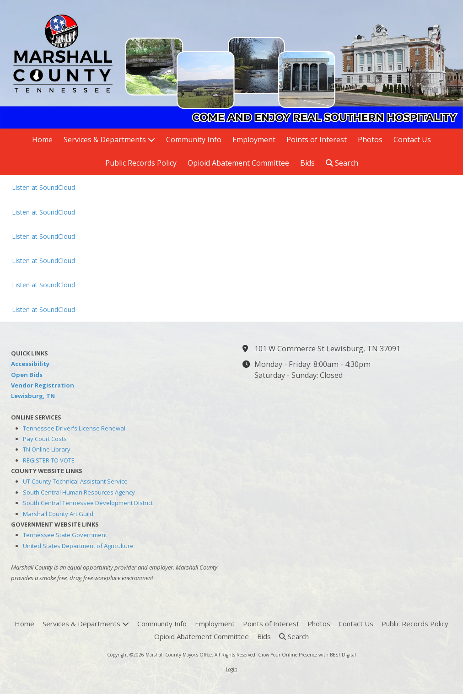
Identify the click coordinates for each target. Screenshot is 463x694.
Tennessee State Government (65, 535)
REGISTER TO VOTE (49, 460)
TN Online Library (46, 449)
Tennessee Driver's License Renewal (74, 428)
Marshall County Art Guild (58, 514)
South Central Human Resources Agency (79, 492)
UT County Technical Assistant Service (75, 481)
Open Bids (27, 375)
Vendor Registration (42, 385)
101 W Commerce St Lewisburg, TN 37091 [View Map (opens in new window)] (327, 349)
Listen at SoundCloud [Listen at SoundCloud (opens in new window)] (43, 187)
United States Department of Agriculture (78, 546)
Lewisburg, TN (33, 396)
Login (231, 669)
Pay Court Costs (45, 439)
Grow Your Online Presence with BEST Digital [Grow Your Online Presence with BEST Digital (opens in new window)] (307, 654)
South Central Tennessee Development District (88, 503)
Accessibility (30, 364)
